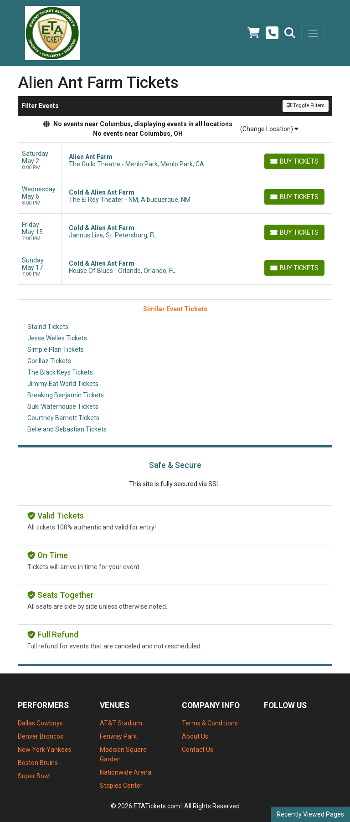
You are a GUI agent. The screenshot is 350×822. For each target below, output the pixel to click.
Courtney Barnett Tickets (63, 417)
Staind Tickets (47, 326)
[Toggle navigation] (313, 33)
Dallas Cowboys (40, 723)
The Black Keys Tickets (60, 372)
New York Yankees (45, 749)
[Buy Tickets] (294, 161)
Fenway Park (118, 736)
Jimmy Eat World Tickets (62, 383)
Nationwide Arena (125, 772)
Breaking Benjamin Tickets (65, 395)
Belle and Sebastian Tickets (67, 429)
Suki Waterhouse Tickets (62, 406)
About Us (195, 736)
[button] (289, 33)
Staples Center (121, 785)
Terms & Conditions (210, 723)
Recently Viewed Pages (310, 814)
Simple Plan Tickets (55, 349)
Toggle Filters (305, 105)
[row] (175, 160)
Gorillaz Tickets (49, 361)
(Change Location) (269, 129)
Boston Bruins (38, 762)
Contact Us (197, 749)
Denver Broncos (40, 736)
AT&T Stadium (121, 723)
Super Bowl (34, 776)
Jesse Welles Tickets (57, 338)
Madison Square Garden (123, 754)
